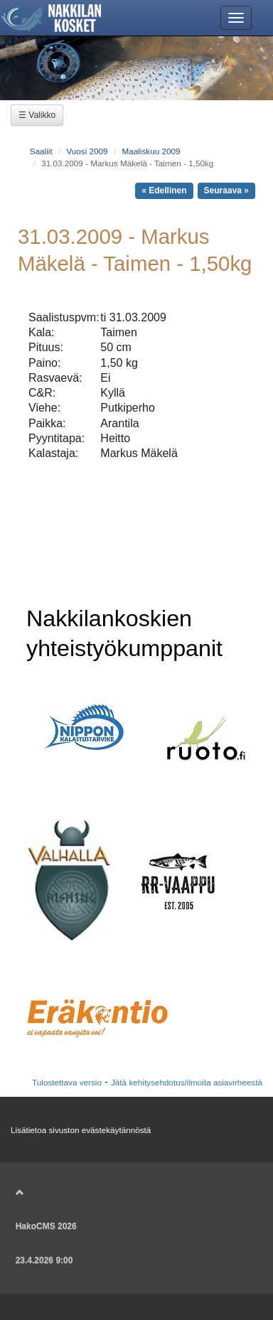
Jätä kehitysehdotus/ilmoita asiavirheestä (186, 1082)
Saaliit (41, 151)
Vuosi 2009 (86, 151)
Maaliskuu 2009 (151, 151)
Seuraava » (226, 190)
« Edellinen (163, 190)
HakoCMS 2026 (46, 1226)
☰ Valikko (36, 115)
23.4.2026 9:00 (44, 1260)
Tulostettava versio (67, 1082)
